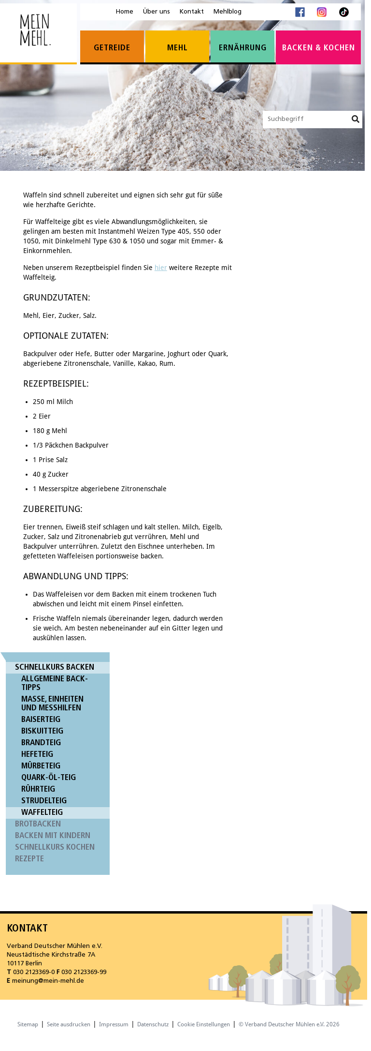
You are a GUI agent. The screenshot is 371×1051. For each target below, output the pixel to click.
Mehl (177, 48)
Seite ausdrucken (68, 1024)
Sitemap (27, 1024)
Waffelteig (42, 813)
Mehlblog (228, 12)
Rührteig (38, 789)
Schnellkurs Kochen (55, 847)
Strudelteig (44, 801)
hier (161, 267)
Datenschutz (153, 1024)
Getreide (112, 48)
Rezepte (29, 859)
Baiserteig (40, 720)
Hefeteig (37, 755)
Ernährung (243, 48)
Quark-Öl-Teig (48, 778)
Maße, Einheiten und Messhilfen (52, 703)
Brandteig (41, 743)
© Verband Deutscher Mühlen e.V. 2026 (289, 1024)
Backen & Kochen (318, 48)
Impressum (113, 1024)
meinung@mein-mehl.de (48, 981)
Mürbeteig (40, 766)
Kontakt (192, 12)
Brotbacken (38, 824)
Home (124, 12)
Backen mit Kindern (52, 836)
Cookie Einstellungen (203, 1024)
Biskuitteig (42, 731)
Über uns (156, 12)
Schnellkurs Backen (54, 667)
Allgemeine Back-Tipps (54, 683)
